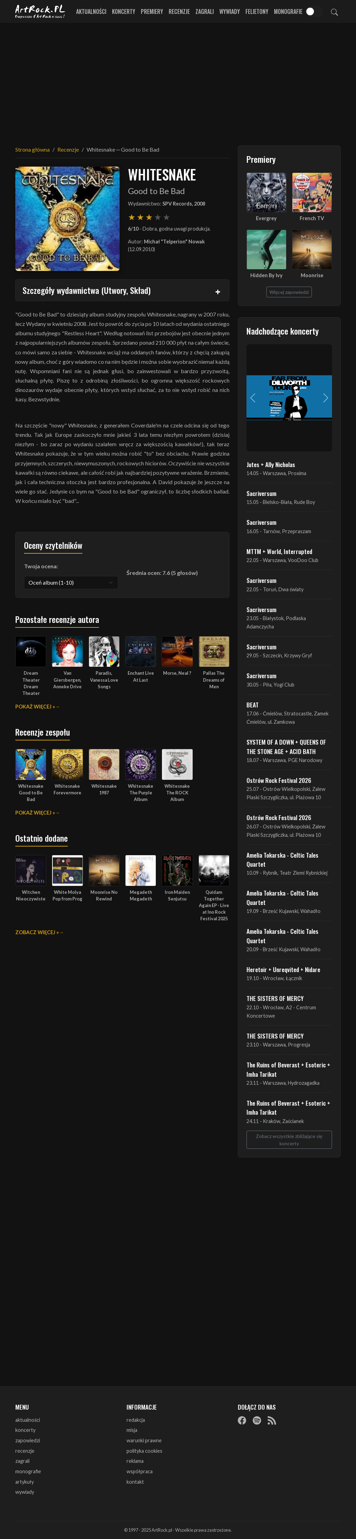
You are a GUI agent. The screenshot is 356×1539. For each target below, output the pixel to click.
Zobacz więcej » (37, 932)
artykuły (24, 1482)
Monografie (288, 11)
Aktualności (91, 11)
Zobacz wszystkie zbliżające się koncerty (289, 1139)
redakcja (136, 1420)
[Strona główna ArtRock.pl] (40, 11)
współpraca (140, 1471)
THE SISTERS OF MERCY (275, 998)
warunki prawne (144, 1440)
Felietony (256, 11)
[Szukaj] (334, 11)
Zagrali (204, 11)
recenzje (24, 1451)
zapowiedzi (27, 1440)
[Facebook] (242, 1420)
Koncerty (123, 11)
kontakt (135, 1482)
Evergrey (266, 218)
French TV (312, 218)
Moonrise (312, 275)
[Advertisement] (178, 80)
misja (132, 1430)
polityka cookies (144, 1451)
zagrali (22, 1461)
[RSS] (272, 1420)
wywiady (24, 1492)
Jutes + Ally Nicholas (270, 464)
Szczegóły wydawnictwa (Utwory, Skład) (87, 290)
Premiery (152, 11)
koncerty (25, 1430)
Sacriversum (261, 493)
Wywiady (229, 11)
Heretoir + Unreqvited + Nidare (283, 969)
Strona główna (32, 149)
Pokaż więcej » (35, 707)
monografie (28, 1471)
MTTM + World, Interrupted (279, 551)
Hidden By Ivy (266, 275)
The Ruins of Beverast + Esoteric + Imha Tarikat (288, 1069)
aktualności (27, 1420)
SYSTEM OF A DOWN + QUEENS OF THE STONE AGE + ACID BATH (286, 746)
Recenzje (179, 11)
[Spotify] (257, 1420)
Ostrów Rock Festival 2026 (278, 780)
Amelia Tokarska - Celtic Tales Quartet (282, 859)
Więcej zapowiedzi (289, 292)
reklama (135, 1461)
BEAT (252, 704)
